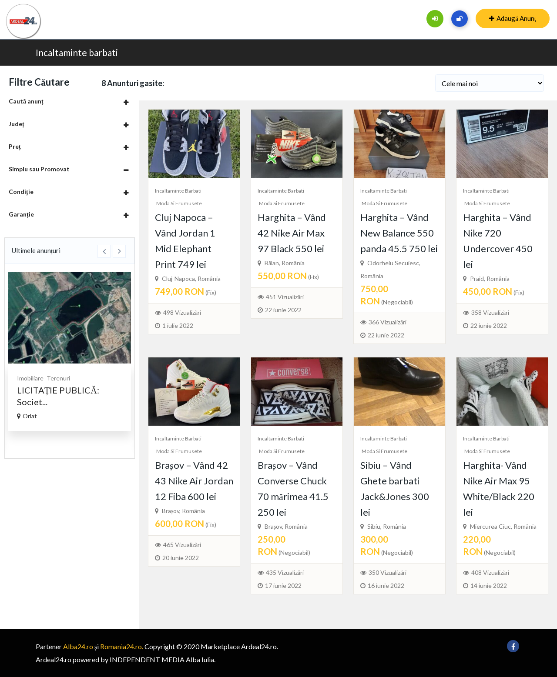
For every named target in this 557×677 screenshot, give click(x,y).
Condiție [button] (21, 191)
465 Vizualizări (182, 544)
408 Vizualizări (490, 572)
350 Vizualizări (387, 572)
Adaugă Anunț (512, 18)
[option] (69, 351)
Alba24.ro (78, 646)
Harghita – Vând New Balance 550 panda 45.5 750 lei (399, 232)
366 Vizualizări (387, 322)
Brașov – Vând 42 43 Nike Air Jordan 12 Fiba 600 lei (194, 480)
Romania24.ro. (121, 646)
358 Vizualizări (490, 312)
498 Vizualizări (182, 312)
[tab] (69, 101)
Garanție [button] (21, 214)
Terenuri (58, 378)
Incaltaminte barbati (77, 52)
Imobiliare (30, 378)
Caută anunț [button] (26, 101)
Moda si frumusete (179, 203)
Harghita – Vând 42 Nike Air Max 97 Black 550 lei (292, 232)
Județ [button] (16, 123)
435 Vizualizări (285, 572)
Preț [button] (15, 146)
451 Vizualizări (285, 296)
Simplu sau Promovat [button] (39, 169)
